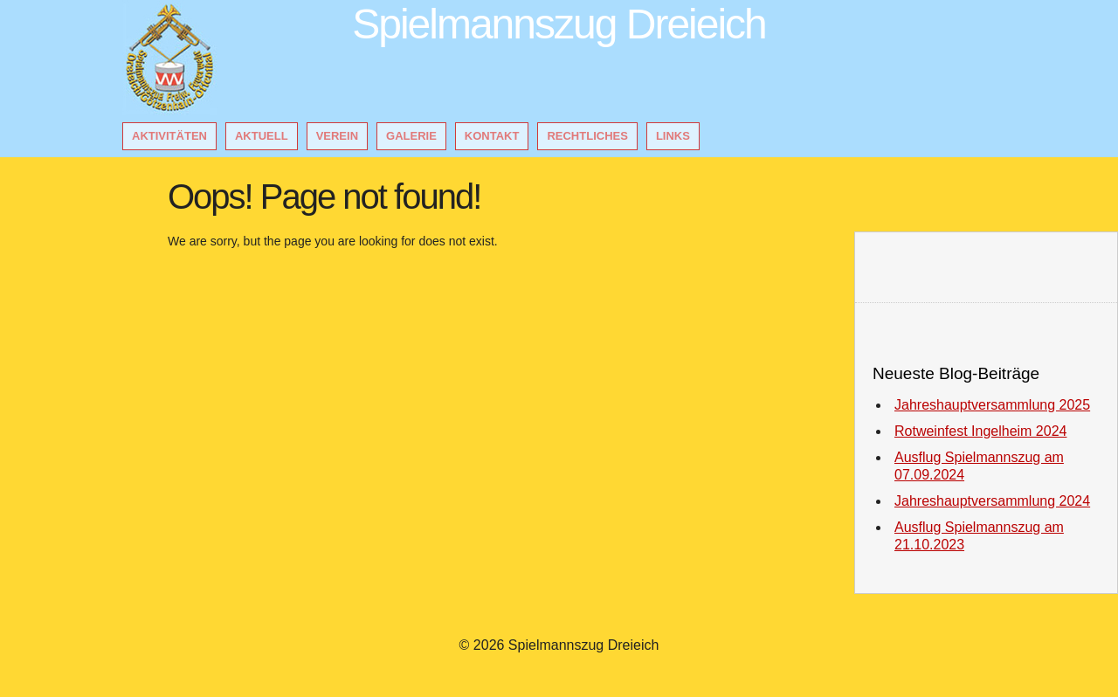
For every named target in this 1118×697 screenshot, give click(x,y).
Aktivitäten (169, 135)
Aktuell (261, 135)
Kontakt (492, 135)
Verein (337, 135)
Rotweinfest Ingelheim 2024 (980, 431)
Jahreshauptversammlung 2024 (992, 500)
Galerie (411, 135)
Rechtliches (587, 135)
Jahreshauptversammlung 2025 (992, 404)
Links (673, 135)
